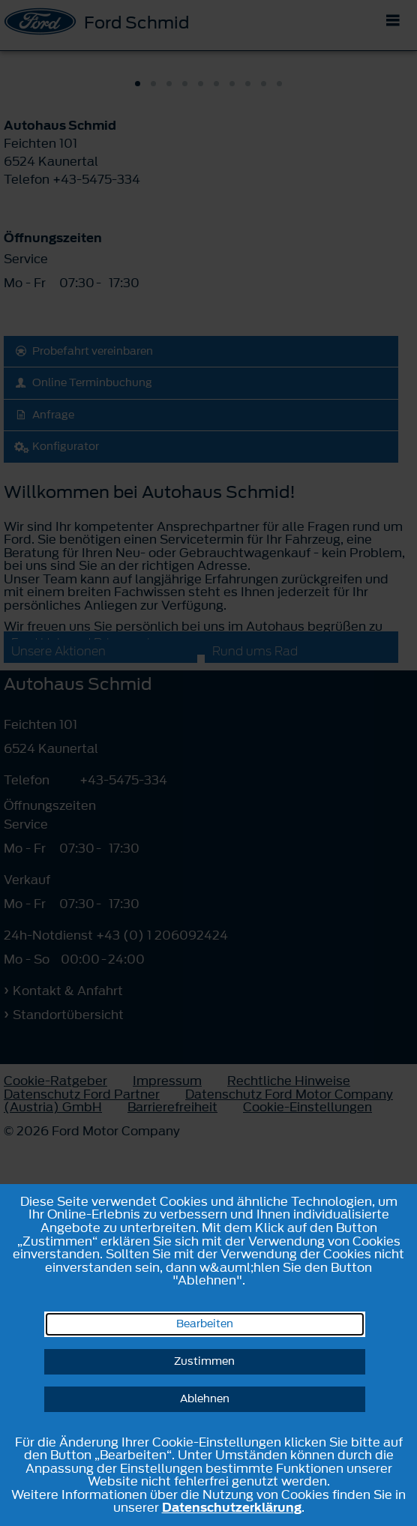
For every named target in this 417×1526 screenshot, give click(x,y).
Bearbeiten (204, 1324)
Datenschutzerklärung (232, 1507)
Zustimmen (204, 1361)
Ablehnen (205, 1399)
